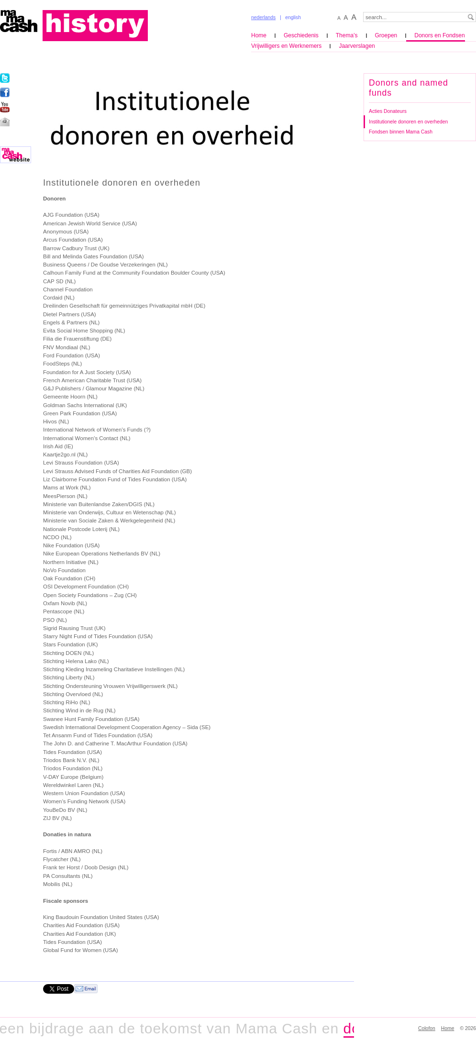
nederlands (263, 17)
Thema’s (347, 35)
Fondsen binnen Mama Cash (400, 131)
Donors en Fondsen (439, 35)
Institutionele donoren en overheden (408, 121)
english (293, 17)
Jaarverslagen (357, 46)
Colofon (426, 1028)
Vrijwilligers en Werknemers (286, 46)
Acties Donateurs (388, 111)
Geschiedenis (301, 35)
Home (258, 35)
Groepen (386, 35)
